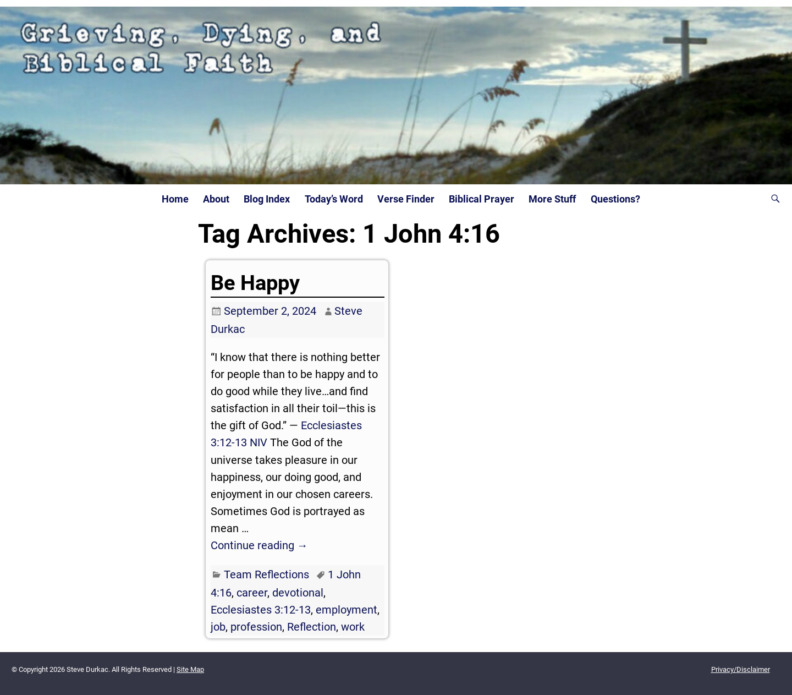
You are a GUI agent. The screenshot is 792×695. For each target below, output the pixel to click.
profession (256, 626)
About (216, 199)
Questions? (615, 199)
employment (346, 609)
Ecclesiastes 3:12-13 (261, 609)
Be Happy (255, 283)
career (252, 592)
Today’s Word (334, 199)
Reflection (311, 626)
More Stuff (552, 199)
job (218, 626)
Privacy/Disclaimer (740, 669)
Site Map (190, 669)
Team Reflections (266, 574)
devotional (297, 592)
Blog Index (267, 199)
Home (175, 199)
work (353, 626)
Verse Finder (406, 199)
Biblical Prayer (481, 199)
